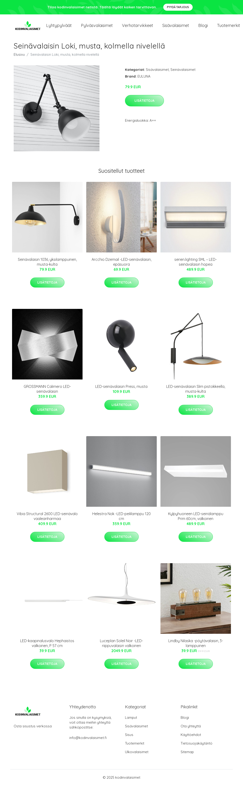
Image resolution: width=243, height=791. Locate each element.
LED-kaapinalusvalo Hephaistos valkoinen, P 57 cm (47, 649)
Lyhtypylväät (59, 28)
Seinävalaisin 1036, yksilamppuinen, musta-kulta (47, 267)
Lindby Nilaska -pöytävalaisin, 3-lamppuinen (195, 649)
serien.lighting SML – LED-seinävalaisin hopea (195, 267)
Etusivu (19, 60)
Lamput (131, 723)
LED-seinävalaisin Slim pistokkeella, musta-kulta (195, 394)
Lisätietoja (144, 106)
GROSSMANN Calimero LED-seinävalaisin (47, 394)
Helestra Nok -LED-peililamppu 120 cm (121, 521)
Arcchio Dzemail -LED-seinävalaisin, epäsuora (121, 267)
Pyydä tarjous (178, 7)
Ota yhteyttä (191, 731)
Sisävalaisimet (175, 28)
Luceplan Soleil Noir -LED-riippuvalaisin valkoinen (121, 649)
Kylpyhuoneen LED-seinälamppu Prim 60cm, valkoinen (195, 521)
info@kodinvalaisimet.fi (88, 743)
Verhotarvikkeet (137, 28)
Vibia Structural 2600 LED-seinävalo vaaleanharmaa (47, 521)
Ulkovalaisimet (136, 757)
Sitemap (187, 757)
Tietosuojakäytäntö (196, 749)
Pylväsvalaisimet (97, 28)
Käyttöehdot (191, 740)
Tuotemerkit (134, 749)
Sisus (129, 740)
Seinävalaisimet (182, 75)
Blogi (203, 28)
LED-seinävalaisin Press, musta (121, 392)
